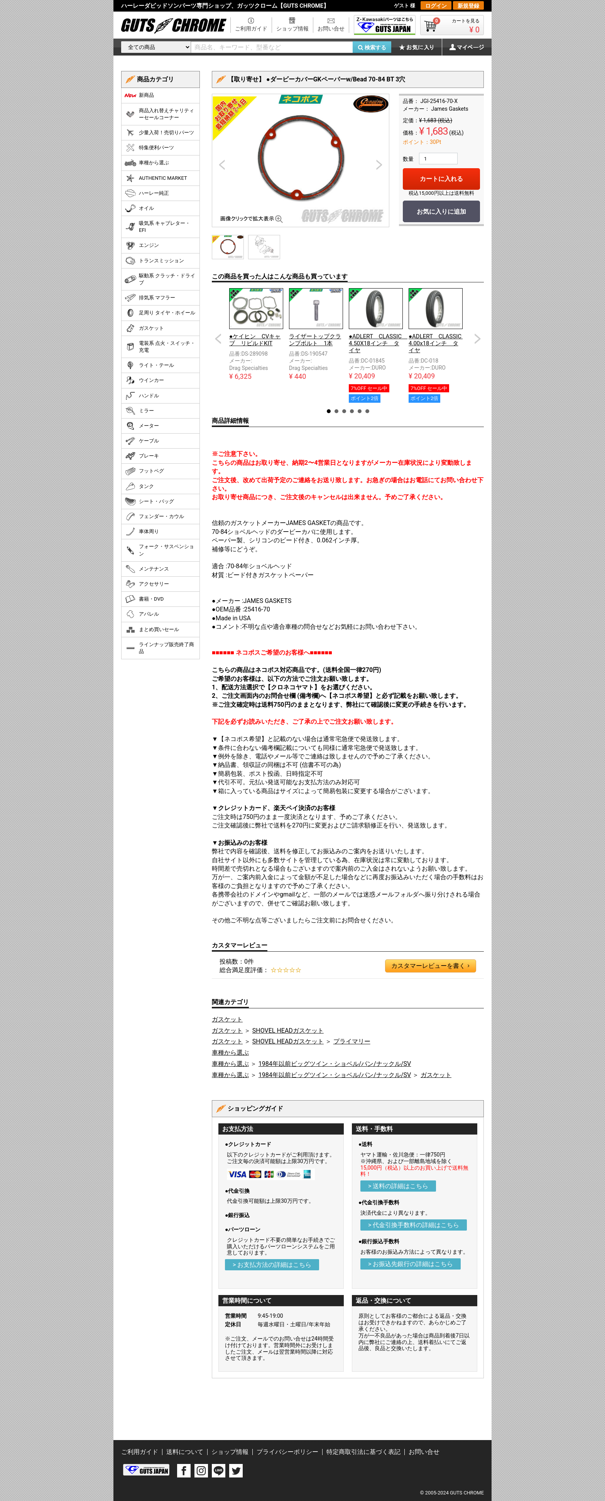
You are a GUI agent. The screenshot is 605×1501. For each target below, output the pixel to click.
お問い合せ (331, 28)
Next (477, 339)
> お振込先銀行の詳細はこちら (410, 1264)
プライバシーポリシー (287, 1451)
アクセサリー (147, 584)
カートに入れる (441, 178)
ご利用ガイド (251, 28)
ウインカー (144, 380)
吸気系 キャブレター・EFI (157, 226)
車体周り (142, 531)
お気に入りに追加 (441, 211)
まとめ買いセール (152, 629)
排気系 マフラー (150, 298)
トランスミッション (154, 261)
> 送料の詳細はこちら (398, 1186)
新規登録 (468, 6)
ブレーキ (142, 456)
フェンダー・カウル (154, 516)
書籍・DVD (144, 599)
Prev (218, 339)
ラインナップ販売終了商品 (159, 648)
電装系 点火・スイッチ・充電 (160, 346)
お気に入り (420, 47)
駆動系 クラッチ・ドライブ (160, 279)
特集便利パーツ (149, 148)
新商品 (139, 95)
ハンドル (142, 396)
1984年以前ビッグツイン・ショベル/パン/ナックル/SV (335, 1063)
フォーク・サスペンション (159, 550)
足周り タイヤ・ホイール (160, 313)
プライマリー (351, 1041)
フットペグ (144, 471)
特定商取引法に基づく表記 (363, 1451)
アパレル (142, 614)
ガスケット (227, 1019)
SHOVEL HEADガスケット (288, 1030)
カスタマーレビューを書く (430, 966)
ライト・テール (149, 365)
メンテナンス (147, 569)
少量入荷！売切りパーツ (159, 133)
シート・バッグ (149, 501)
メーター (142, 426)
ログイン (436, 6)
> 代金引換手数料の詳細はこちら (413, 1225)
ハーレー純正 (147, 193)
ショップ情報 (292, 28)
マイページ (462, 47)
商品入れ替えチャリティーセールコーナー (159, 114)
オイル (139, 208)
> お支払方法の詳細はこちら (272, 1264)
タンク (139, 486)
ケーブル (142, 441)
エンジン (142, 246)
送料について (184, 1451)
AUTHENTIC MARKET (156, 178)
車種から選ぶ (230, 1052)
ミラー (139, 411)
